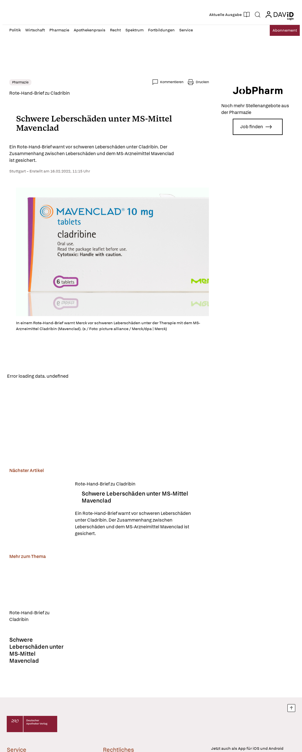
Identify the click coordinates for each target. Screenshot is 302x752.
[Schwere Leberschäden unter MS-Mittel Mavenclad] (38, 510)
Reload (80, 376)
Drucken (202, 82)
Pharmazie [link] (20, 82)
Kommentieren (171, 82)
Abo (280, 30)
